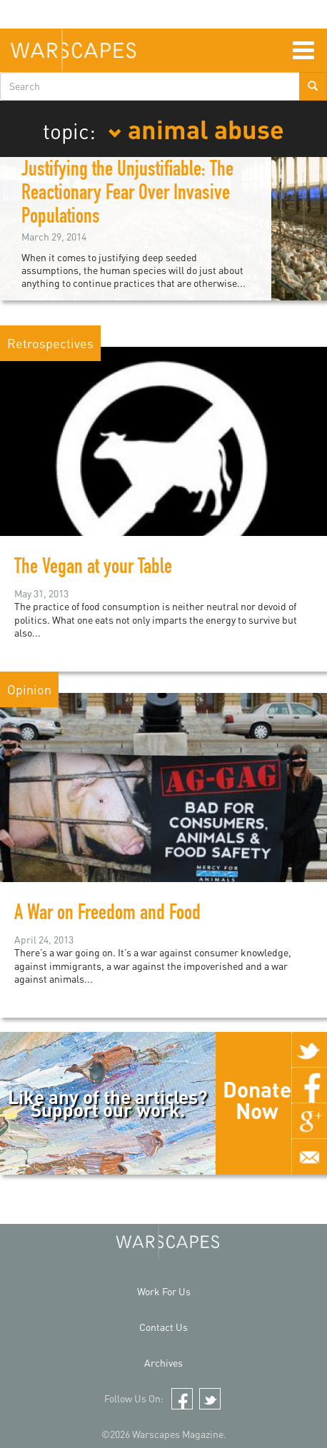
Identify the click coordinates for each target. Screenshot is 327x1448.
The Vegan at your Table (93, 568)
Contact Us (163, 1327)
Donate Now (257, 1099)
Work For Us (164, 1291)
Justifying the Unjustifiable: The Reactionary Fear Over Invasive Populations (127, 195)
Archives (163, 1363)
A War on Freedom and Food (107, 915)
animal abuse (196, 128)
